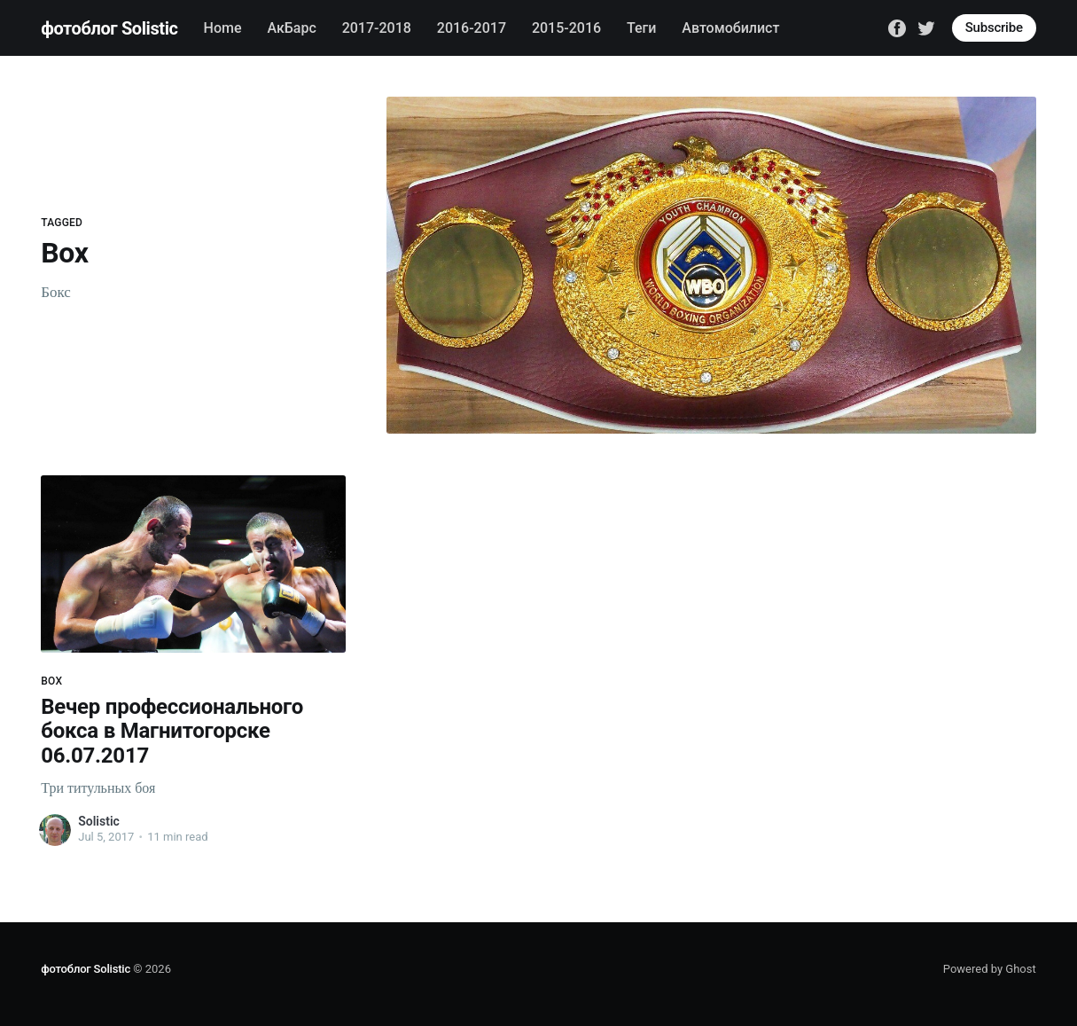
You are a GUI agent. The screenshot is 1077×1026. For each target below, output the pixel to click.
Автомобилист (730, 28)
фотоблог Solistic (109, 28)
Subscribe (994, 27)
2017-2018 (376, 28)
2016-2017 (471, 28)
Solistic (99, 821)
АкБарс (291, 28)
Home (223, 28)
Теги (641, 28)
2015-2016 (566, 28)
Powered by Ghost (989, 968)
